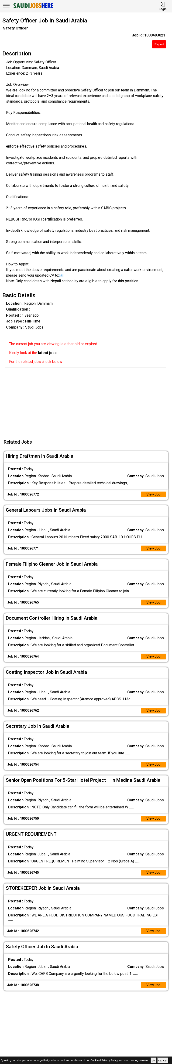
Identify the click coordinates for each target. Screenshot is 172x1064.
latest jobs (47, 353)
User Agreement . (139, 1060)
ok (153, 1060)
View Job (153, 494)
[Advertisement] (87, 400)
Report (159, 44)
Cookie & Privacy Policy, (104, 1060)
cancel (162, 1060)
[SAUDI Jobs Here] (33, 8)
